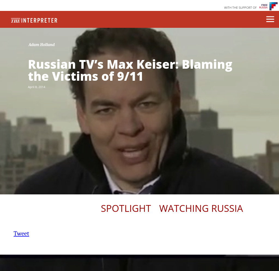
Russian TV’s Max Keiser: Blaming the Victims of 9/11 (130, 70)
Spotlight (126, 208)
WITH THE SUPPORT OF (240, 7)
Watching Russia (201, 208)
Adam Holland (42, 44)
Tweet (21, 233)
